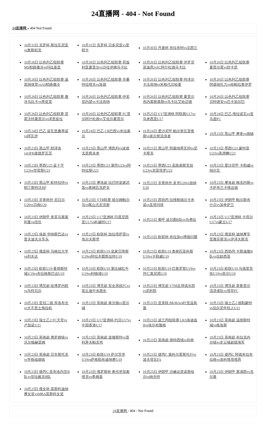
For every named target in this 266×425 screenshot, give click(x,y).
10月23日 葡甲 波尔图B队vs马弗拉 (169, 220)
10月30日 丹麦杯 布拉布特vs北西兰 (170, 48)
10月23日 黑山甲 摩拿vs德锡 (231, 134)
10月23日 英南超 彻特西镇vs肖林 (168, 340)
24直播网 (120, 411)
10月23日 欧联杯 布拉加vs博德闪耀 (170, 237)
